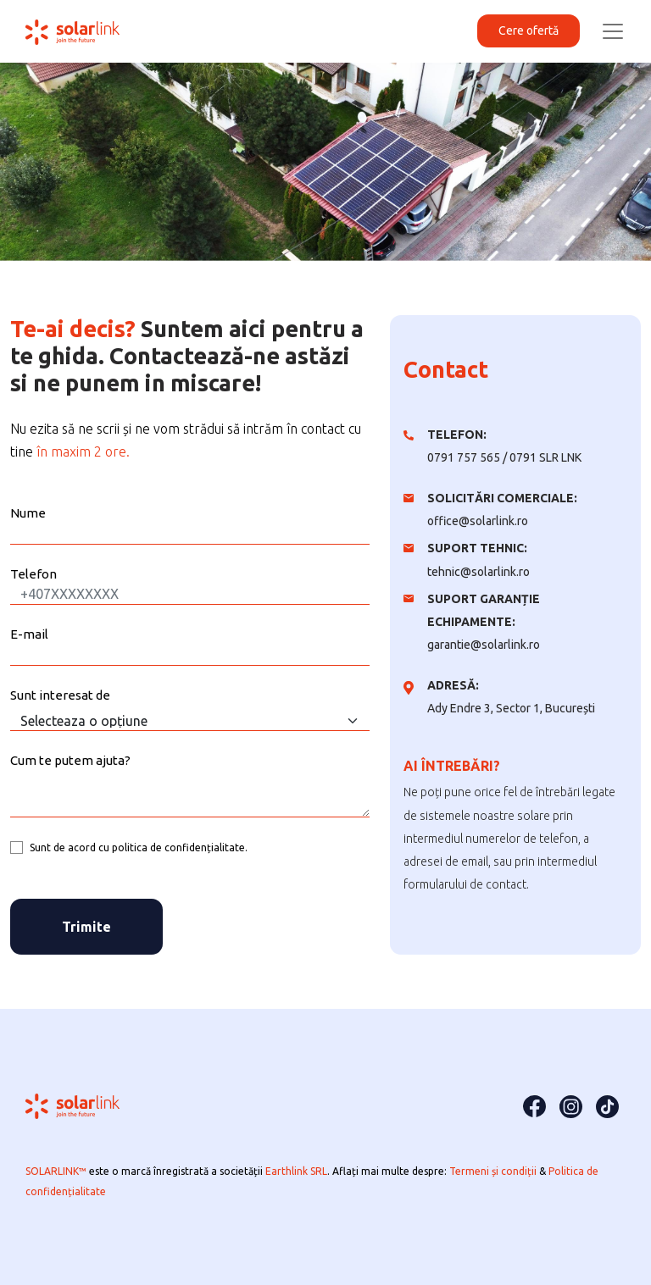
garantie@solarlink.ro (483, 644)
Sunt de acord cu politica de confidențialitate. (139, 847)
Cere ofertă (528, 30)
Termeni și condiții (494, 1171)
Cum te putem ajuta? (70, 760)
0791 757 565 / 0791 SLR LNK (504, 457)
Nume (28, 513)
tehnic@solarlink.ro (478, 572)
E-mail (29, 634)
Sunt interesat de (60, 695)
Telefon (33, 574)
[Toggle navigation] (613, 31)
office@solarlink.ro (477, 521)
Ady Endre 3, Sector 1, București (511, 708)
